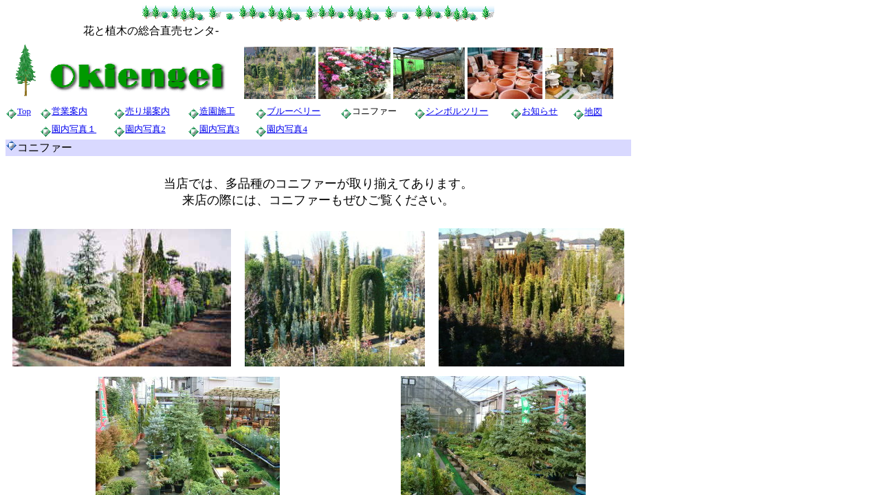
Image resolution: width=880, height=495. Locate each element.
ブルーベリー (293, 111)
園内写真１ (74, 129)
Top (24, 111)
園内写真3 (219, 129)
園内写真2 (145, 129)
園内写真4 (287, 129)
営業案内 (69, 111)
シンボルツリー (457, 111)
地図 (593, 112)
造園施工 (217, 111)
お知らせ (540, 111)
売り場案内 (147, 111)
